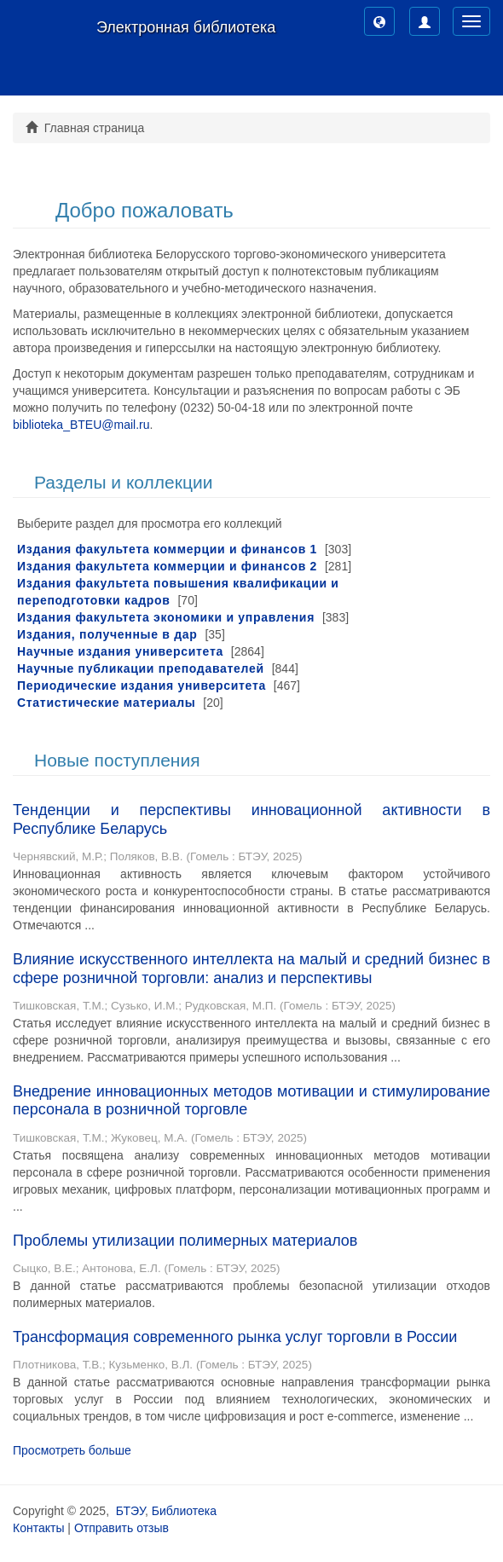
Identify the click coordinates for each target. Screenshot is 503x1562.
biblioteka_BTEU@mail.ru (81, 424)
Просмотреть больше (72, 1450)
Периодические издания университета (141, 685)
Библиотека (184, 1511)
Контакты (38, 1528)
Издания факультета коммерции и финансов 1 (167, 549)
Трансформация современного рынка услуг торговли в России (235, 1336)
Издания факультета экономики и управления (166, 617)
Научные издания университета (120, 651)
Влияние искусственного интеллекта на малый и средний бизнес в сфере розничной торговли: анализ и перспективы (251, 968)
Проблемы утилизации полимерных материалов (185, 1240)
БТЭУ (130, 1511)
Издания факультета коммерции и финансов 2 (167, 566)
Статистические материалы (106, 702)
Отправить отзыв (121, 1528)
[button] (379, 21)
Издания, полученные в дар (107, 634)
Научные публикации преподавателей (140, 668)
